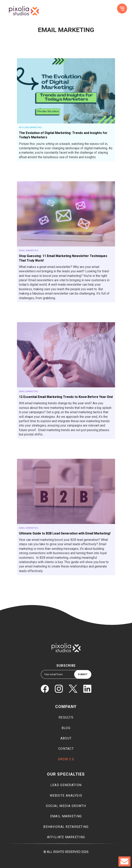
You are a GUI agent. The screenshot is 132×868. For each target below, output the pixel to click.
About (66, 738)
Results (66, 717)
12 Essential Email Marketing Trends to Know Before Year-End (66, 397)
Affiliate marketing (66, 837)
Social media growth (66, 806)
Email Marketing (28, 250)
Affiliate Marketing (30, 127)
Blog (66, 728)
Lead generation (66, 785)
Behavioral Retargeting (66, 827)
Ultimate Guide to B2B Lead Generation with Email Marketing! (64, 533)
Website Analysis (66, 795)
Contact (66, 749)
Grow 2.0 (66, 759)
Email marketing (66, 816)
